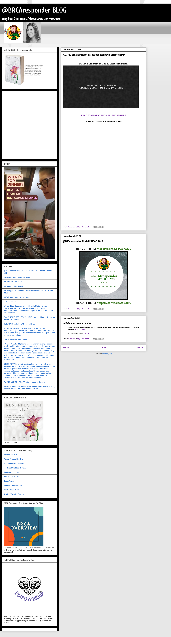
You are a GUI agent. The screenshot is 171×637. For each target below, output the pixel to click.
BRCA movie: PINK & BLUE (13, 286)
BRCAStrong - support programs (16, 297)
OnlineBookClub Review (13, 485)
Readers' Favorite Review (14, 494)
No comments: (86, 227)
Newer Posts (66, 347)
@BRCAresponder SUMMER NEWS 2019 (83, 241)
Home (104, 347)
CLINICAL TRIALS (10, 302)
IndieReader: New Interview (77, 323)
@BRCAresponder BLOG (34, 10)
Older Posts (140, 347)
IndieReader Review (11, 477)
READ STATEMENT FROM (94, 115)
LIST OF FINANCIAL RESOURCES (15, 339)
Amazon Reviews (10, 455)
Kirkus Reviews (9, 481)
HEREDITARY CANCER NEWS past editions (19, 324)
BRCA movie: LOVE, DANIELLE (14, 282)
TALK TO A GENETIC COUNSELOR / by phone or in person (25, 382)
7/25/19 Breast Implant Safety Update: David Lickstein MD (94, 54)
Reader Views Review (12, 490)
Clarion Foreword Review (13, 459)
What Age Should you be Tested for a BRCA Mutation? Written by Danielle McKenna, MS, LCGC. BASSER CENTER (29, 387)
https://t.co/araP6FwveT (80, 329)
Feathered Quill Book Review (15, 468)
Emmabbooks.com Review (14, 463)
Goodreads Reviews (11, 472)
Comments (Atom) (107, 354)
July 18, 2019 (87, 333)
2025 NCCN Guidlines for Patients (17, 277)
